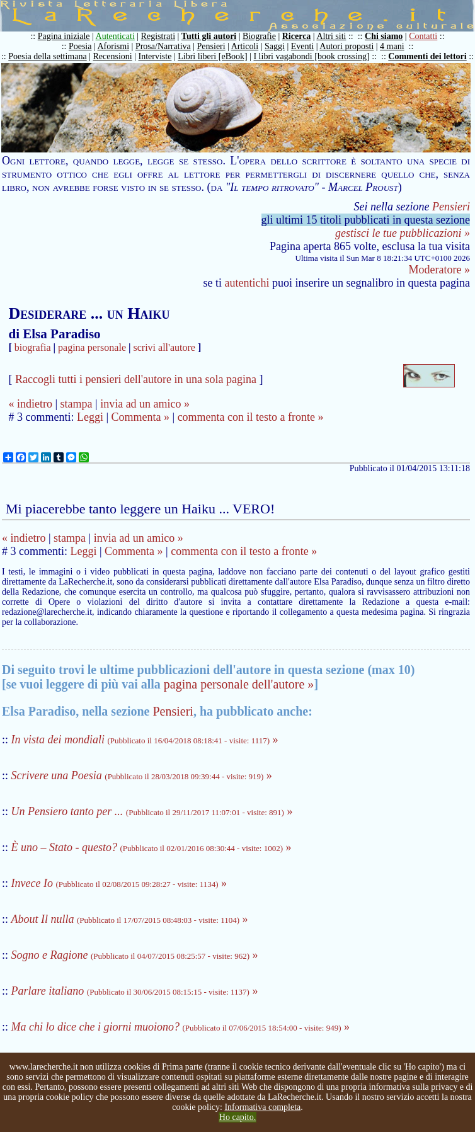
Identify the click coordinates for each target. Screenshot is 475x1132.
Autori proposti (346, 46)
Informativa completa (262, 1107)
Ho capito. (237, 1117)
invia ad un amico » (145, 403)
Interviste (155, 56)
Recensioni (112, 56)
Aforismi (114, 46)
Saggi (275, 46)
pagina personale (92, 347)
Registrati (158, 36)
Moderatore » (439, 269)
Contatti (423, 36)
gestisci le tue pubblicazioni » (402, 233)
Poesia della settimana (47, 56)
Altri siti (331, 36)
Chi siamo (384, 36)
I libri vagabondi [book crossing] (311, 56)
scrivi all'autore (164, 347)
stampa (76, 403)
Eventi (302, 46)
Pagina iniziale (64, 36)
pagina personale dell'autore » (239, 684)
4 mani (392, 46)
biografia (32, 347)
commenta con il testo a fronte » (251, 417)
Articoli (245, 46)
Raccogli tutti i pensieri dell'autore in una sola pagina (135, 379)
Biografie (259, 36)
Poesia (80, 46)
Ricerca (296, 36)
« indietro (30, 403)
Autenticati (115, 36)
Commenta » (141, 417)
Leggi (90, 417)
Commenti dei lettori (427, 56)
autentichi (247, 283)
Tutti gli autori (208, 36)
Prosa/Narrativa (163, 46)
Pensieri (211, 46)
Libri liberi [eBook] (212, 56)
